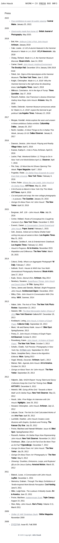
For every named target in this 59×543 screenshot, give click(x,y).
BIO (49, 3)
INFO (54, 3)
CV (36, 3)
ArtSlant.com (25, 350)
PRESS (42, 3)
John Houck (7, 3)
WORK (29, 3)
